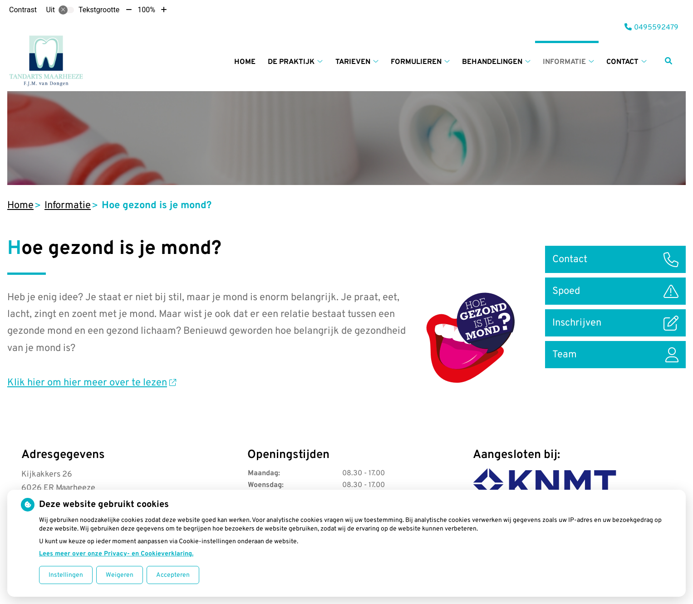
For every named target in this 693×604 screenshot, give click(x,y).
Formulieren (416, 62)
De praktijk (291, 62)
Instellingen (66, 575)
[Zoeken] (668, 61)
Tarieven (352, 62)
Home (245, 62)
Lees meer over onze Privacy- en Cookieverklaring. (116, 554)
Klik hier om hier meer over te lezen (91, 383)
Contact (622, 62)
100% (146, 9)
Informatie (564, 62)
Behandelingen (492, 62)
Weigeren (119, 575)
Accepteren (173, 575)
